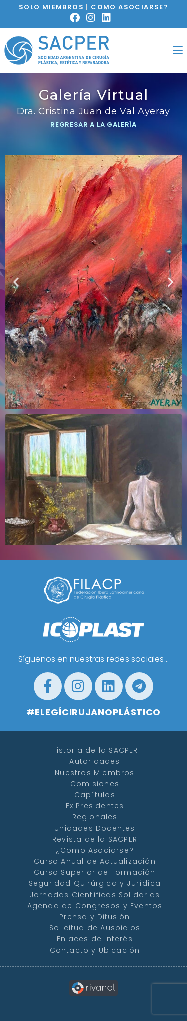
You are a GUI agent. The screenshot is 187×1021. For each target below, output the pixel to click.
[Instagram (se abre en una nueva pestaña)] (94, 18)
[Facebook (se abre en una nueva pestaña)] (78, 18)
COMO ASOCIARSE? (129, 7)
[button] (16, 282)
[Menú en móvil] (178, 50)
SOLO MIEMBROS (51, 7)
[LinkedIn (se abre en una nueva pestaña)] (109, 18)
